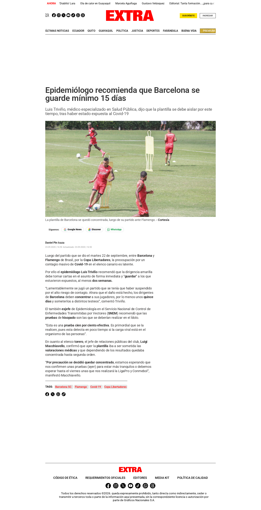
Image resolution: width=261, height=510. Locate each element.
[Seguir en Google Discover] (94, 229)
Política (122, 30)
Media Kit (162, 477)
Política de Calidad (192, 477)
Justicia (137, 30)
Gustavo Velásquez (153, 3)
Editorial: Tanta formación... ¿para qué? (192, 3)
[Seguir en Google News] (72, 229)
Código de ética (65, 477)
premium (209, 30)
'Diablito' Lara (67, 3)
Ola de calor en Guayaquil (95, 3)
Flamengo (81, 386)
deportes (153, 30)
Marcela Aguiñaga (126, 3)
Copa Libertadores (115, 386)
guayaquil (106, 30)
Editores (140, 477)
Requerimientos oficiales (105, 477)
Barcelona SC (63, 386)
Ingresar (208, 15)
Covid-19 (95, 386)
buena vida (189, 30)
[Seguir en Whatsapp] (114, 229)
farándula (170, 30)
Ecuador (78, 30)
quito (91, 30)
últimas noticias (57, 30)
